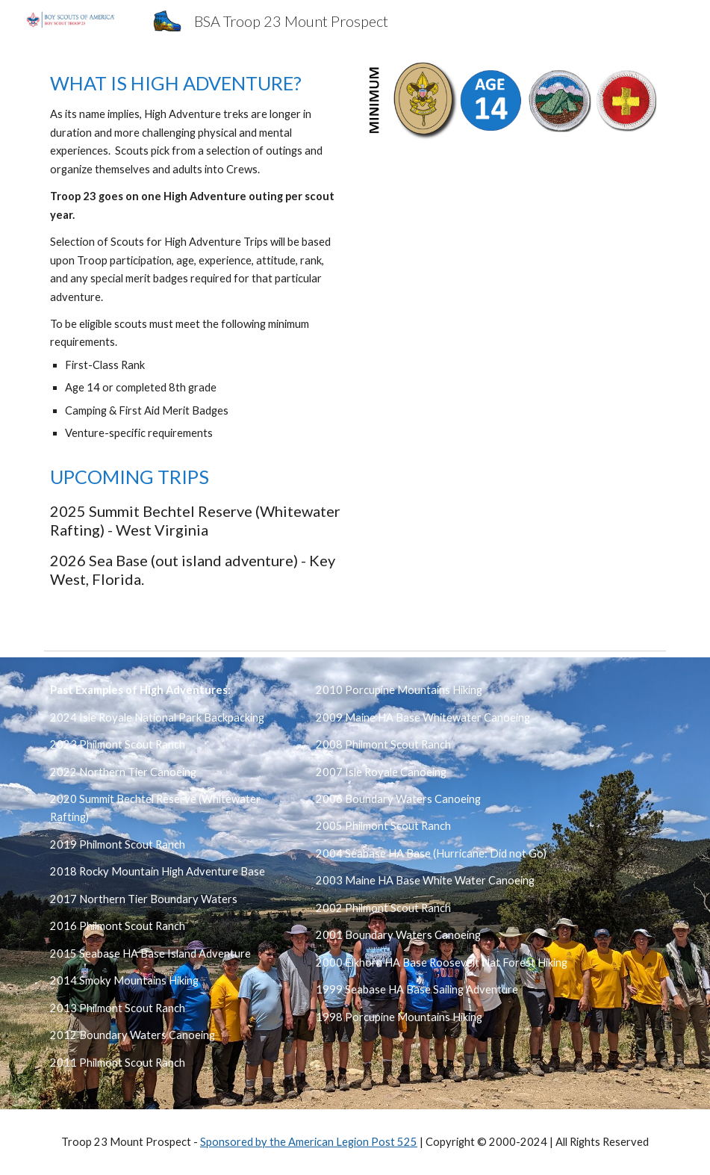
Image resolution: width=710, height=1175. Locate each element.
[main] (195, 256)
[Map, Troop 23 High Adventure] (514, 260)
